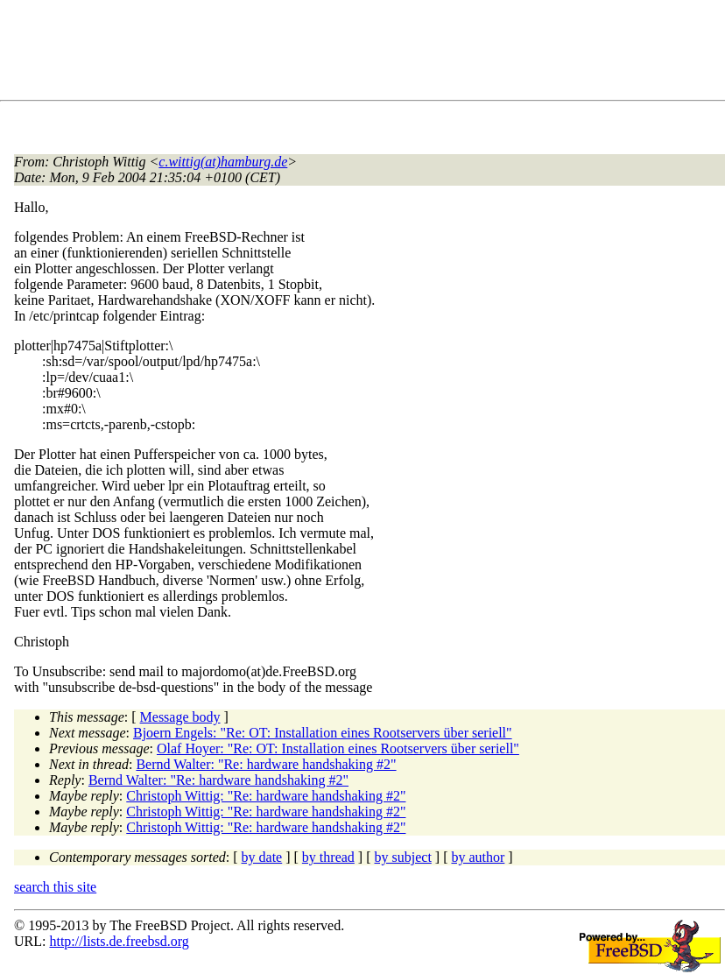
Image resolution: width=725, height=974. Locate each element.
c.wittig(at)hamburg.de (222, 161)
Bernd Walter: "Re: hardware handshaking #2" (266, 764)
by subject (403, 857)
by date (262, 857)
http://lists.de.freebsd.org (118, 941)
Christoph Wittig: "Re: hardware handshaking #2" (265, 795)
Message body (180, 716)
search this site (55, 886)
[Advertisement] (332, 53)
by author (477, 857)
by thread (328, 857)
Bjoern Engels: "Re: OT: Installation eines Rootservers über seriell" (322, 732)
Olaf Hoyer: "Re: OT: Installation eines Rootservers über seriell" (338, 748)
